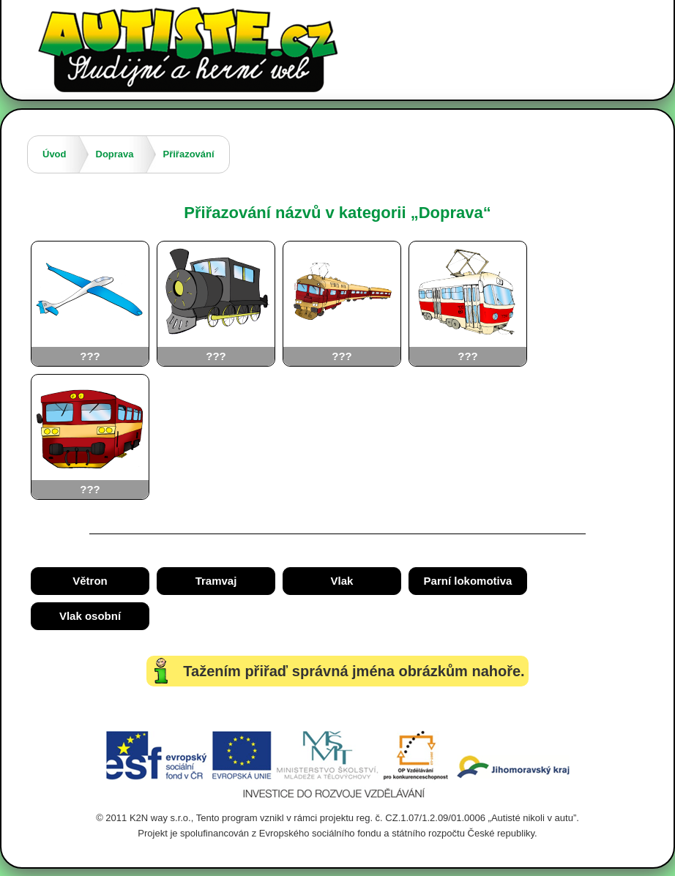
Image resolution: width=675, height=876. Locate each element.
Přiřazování (189, 154)
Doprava (115, 154)
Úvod (54, 154)
